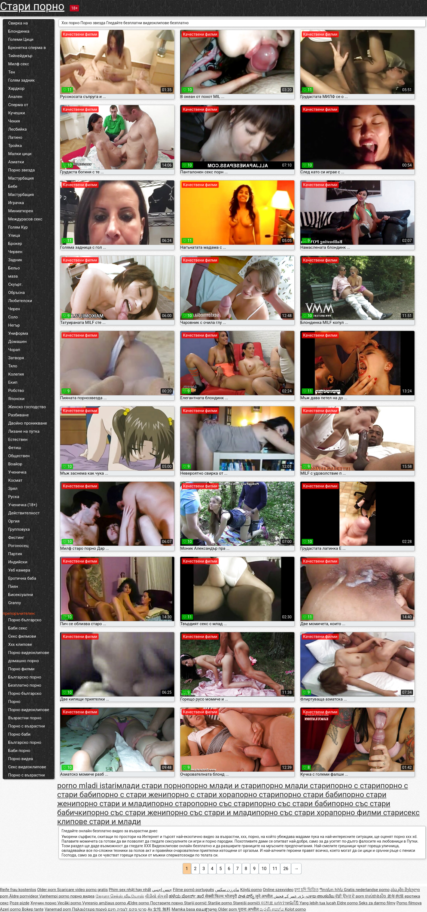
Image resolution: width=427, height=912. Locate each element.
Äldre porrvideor (24, 896)
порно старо (173, 803)
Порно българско (24, 620)
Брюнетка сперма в (27, 47)
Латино (15, 137)
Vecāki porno (69, 903)
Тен (11, 72)
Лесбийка (17, 129)
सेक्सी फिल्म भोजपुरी (221, 896)
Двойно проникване (27, 423)
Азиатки (16, 161)
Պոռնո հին (331, 889)
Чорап (14, 349)
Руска (13, 496)
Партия (15, 553)
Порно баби (19, 734)
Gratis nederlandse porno (367, 889)
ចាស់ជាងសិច (376, 896)
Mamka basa (184, 909)
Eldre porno (348, 903)
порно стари (257, 794)
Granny (14, 602)
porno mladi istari (87, 785)
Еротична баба (22, 578)
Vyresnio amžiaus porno (104, 903)
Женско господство (27, 406)
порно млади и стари (223, 785)
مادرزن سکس (227, 889)
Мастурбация (21, 178)
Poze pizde (19, 903)
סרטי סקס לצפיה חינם (127, 909)
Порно (14, 701)
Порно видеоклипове (28, 652)
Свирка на (18, 23)
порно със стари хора (294, 812)
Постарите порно (167, 903)
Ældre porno (138, 903)
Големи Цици (20, 39)
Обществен (19, 455)
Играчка (16, 202)
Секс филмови (22, 636)
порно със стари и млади (211, 812)
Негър (14, 325)
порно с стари (355, 785)
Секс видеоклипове (27, 766)
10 (264, 868)
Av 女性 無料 (159, 909)
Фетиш (14, 447)
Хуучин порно (43, 903)
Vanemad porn (58, 909)
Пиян (13, 586)
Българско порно (24, 677)
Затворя (16, 357)
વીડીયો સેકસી (156, 896)
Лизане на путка (23, 431)
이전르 (267, 903)
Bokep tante (33, 909)
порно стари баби (310, 794)
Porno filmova (409, 903)
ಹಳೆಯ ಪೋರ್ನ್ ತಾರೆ (187, 896)
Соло (13, 317)
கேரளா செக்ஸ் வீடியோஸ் (120, 896)
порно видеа (82, 896)
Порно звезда (21, 170)
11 (275, 868)
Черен (14, 308)
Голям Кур (18, 227)
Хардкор (16, 88)
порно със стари (224, 803)
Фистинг (16, 537)
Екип (12, 382)
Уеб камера (19, 570)
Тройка (15, 145)
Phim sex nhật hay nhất (130, 889)
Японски (16, 398)
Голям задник (21, 80)
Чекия (14, 121)
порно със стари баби (293, 803)
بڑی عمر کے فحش (290, 896)
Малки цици (20, 153)
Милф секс (18, 64)
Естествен (18, 439)
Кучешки (16, 112)
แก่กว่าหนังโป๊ (287, 903)
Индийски (17, 562)
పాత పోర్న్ (246, 896)
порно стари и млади (113, 803)
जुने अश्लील (264, 896)
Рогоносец (18, 545)
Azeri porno (11, 909)
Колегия (16, 374)
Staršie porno (220, 903)
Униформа (18, 333)
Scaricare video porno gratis (82, 889)
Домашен (17, 341)
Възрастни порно (24, 718)
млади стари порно (151, 785)
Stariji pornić (196, 903)
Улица (14, 235)
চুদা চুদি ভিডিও (306, 889)
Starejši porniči (247, 903)
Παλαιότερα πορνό (90, 909)
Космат (15, 480)
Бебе (12, 186)
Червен (15, 251)
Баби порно (19, 750)
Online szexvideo (278, 889)
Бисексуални (20, 594)
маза (13, 276)
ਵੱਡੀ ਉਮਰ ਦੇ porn (350, 896)
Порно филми (21, 669)
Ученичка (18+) (22, 504)
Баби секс (17, 628)
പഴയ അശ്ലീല (320, 896)
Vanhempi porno (54, 896)
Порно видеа (20, 758)
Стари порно (32, 6)
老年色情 (396, 896)
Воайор (15, 464)
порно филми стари (368, 812)
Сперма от (18, 104)
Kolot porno (295, 909)
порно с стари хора (201, 794)
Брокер (15, 243)
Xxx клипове (20, 644)
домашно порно (23, 660)
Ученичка (17, 472)
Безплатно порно (24, 685)
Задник (15, 259)
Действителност (24, 513)
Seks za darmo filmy (377, 903)
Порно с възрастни (26, 726)
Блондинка (18, 31)
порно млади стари (295, 785)
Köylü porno (251, 889)
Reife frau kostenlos (18, 889)
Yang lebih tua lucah (318, 903)
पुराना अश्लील (249, 909)
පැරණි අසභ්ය (272, 909)
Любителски (20, 300)
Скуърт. (15, 284)
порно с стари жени (131, 794)
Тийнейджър (20, 55)
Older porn (47, 889)
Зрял (12, 488)
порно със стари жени (126, 812)
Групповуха (19, 529)
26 (285, 868)
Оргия (14, 521)
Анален (15, 96)
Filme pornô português (193, 889)
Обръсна (16, 292)
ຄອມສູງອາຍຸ (207, 909)
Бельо (14, 268)
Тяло (12, 366)
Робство (16, 390)
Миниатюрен (20, 210)
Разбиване (18, 415)
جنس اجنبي (162, 889)
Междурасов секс (25, 219)
